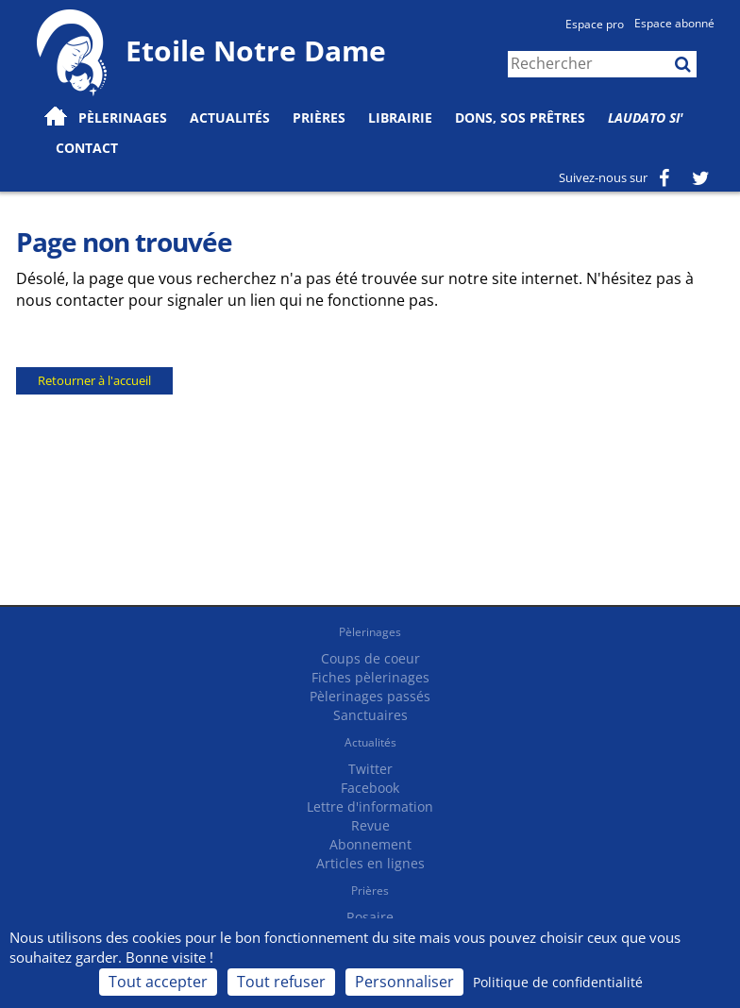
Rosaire (370, 917)
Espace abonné (674, 23)
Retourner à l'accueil (94, 380)
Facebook (370, 788)
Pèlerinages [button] (122, 117)
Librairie (400, 117)
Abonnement (370, 844)
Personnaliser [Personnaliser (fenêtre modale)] (404, 981)
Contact (87, 148)
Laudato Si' (645, 117)
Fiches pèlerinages (370, 677)
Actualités (370, 742)
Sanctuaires (370, 715)
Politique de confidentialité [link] (558, 982)
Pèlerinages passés (370, 696)
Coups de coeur (370, 658)
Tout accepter (158, 981)
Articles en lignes (370, 863)
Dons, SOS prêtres (520, 117)
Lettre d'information (370, 806)
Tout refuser (281, 981)
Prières (319, 117)
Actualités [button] (230, 117)
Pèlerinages (370, 632)
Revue (370, 825)
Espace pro (594, 24)
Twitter (370, 769)
